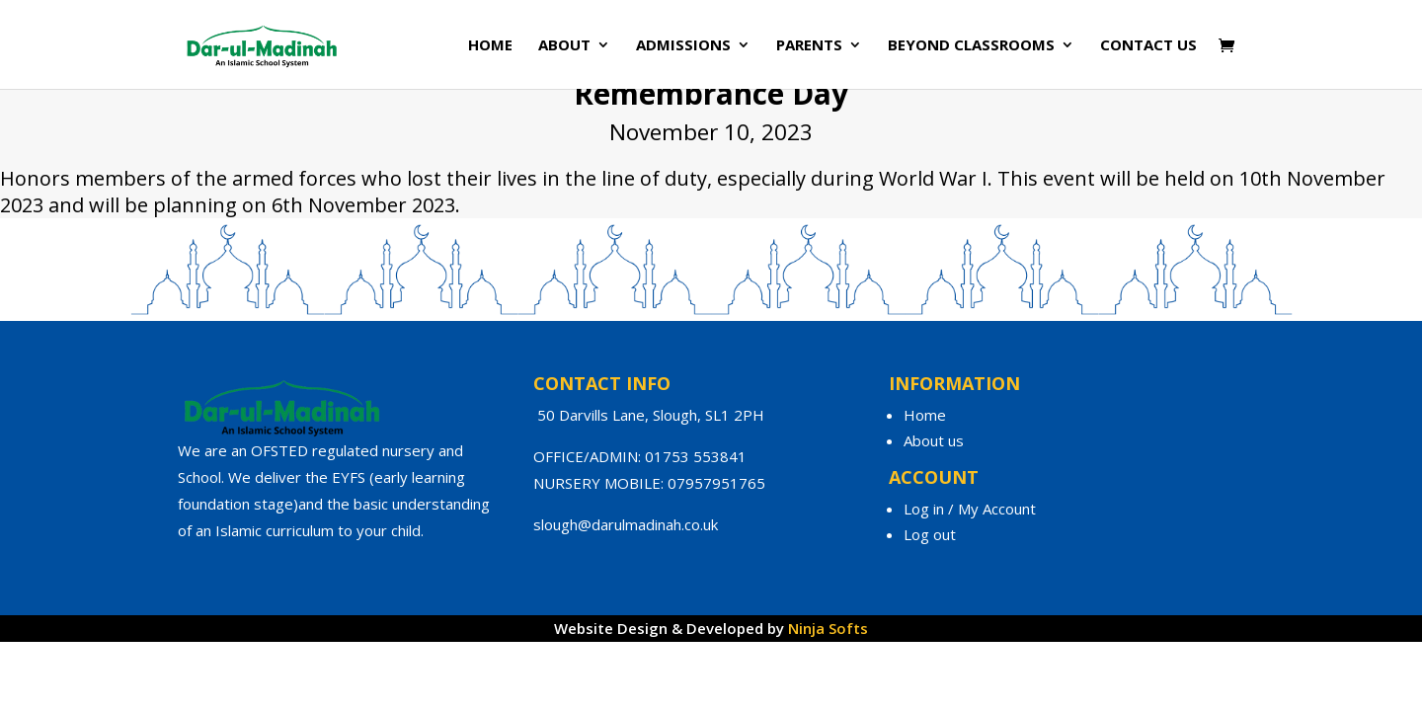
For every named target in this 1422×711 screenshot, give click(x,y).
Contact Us (1148, 46)
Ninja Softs (828, 628)
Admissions (683, 46)
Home (490, 46)
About (564, 46)
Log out (930, 534)
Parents (809, 46)
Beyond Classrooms (971, 46)
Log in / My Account (970, 508)
